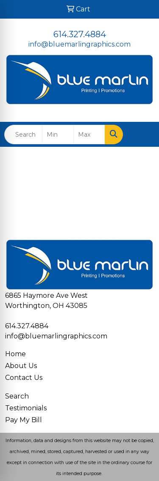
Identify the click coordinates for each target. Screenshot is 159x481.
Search (17, 396)
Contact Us (23, 378)
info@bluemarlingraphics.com (79, 44)
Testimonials (26, 408)
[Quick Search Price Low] (58, 134)
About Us (21, 366)
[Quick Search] (23, 134)
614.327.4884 (79, 34)
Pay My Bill (23, 420)
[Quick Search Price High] (89, 134)
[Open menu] (142, 134)
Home (15, 354)
